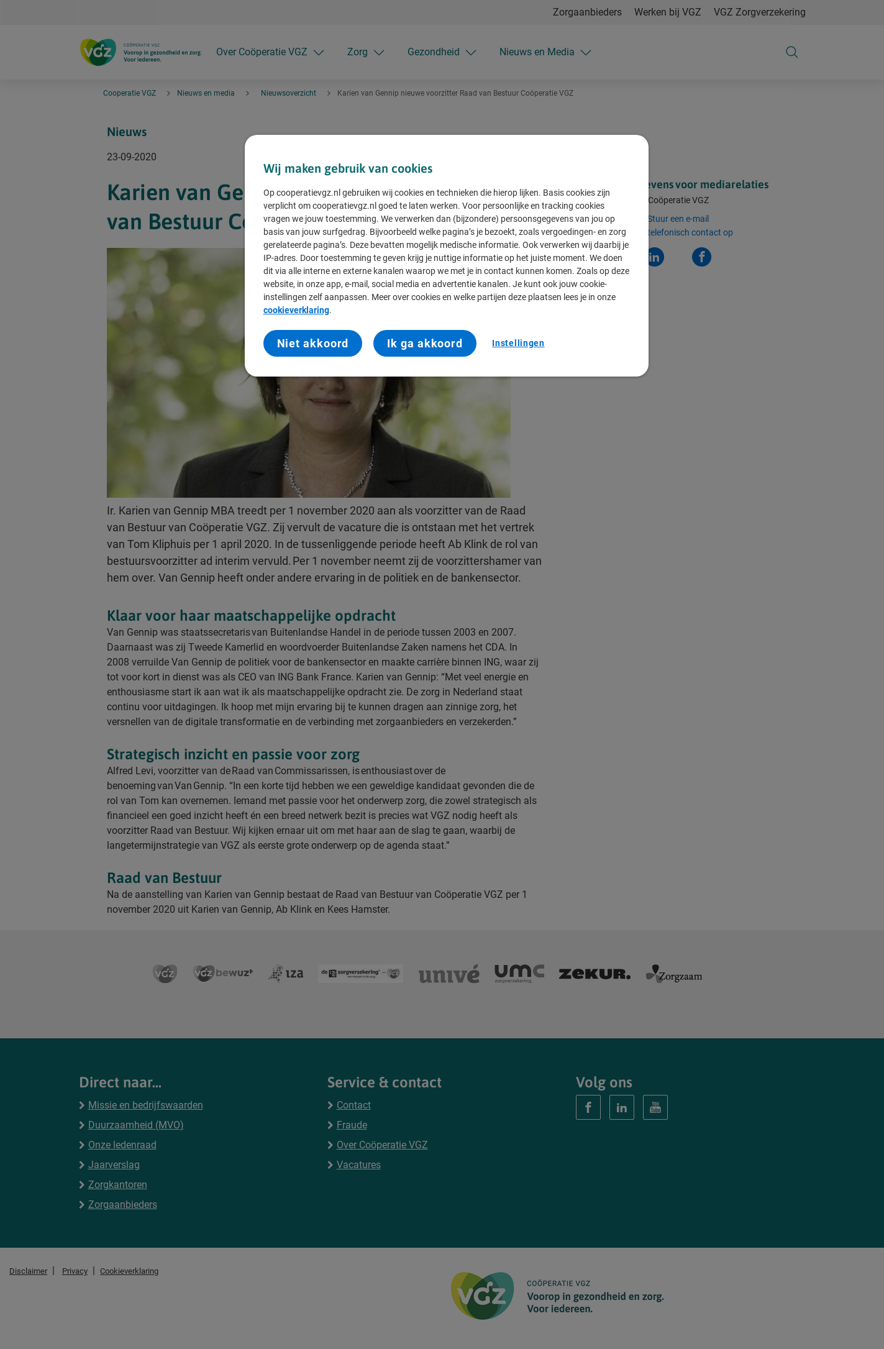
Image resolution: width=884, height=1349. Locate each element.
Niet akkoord (313, 343)
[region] (447, 256)
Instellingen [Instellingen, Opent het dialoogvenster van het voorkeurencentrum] (518, 343)
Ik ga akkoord (425, 343)
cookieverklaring (296, 310)
